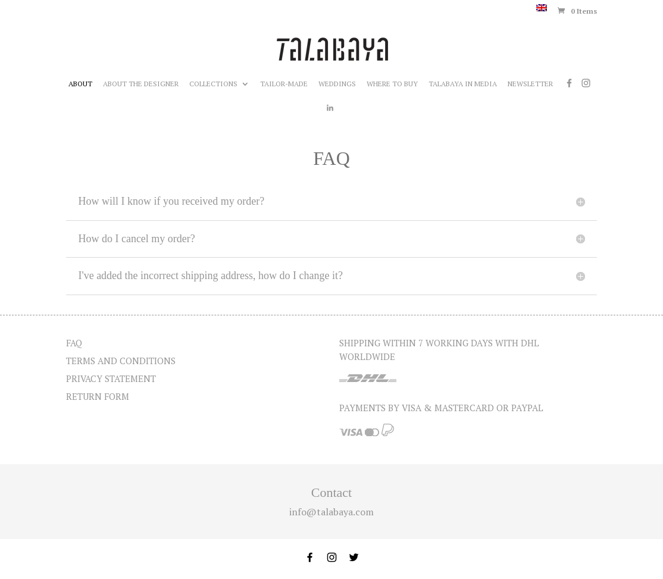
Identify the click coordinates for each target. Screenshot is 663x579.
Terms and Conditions (121, 361)
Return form (97, 396)
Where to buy (392, 84)
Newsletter (530, 84)
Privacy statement (111, 378)
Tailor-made (284, 84)
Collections (213, 84)
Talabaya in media (463, 84)
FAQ (74, 343)
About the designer (141, 84)
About (80, 84)
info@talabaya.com (331, 511)
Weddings (337, 84)
